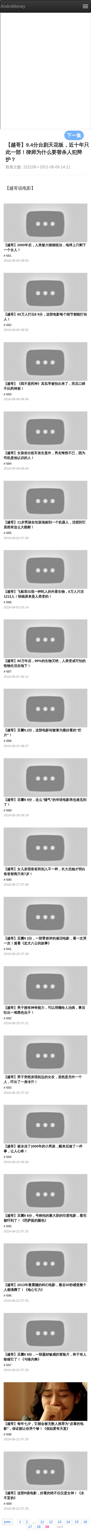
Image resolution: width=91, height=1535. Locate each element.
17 (30, 1527)
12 (51, 1522)
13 (59, 1522)
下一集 (74, 135)
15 (77, 1522)
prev (7, 1522)
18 (39, 1527)
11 (42, 1522)
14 (68, 1522)
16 (85, 1522)
